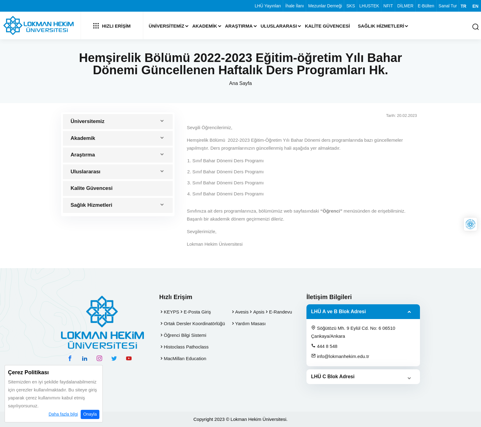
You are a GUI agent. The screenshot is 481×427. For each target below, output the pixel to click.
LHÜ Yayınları (268, 5)
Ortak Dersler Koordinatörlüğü (194, 323)
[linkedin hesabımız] (84, 358)
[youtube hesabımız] (129, 358)
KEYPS (171, 311)
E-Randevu (280, 311)
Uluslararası (279, 26)
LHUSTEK (369, 5)
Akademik (204, 26)
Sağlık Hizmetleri (381, 26)
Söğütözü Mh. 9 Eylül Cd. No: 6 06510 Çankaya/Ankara (353, 332)
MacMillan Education (185, 358)
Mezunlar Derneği (325, 5)
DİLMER (405, 5)
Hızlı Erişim (112, 26)
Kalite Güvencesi (327, 26)
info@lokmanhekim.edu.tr (340, 356)
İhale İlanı (294, 5)
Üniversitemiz (166, 26)
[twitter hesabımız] (114, 358)
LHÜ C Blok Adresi (333, 376)
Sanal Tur (448, 5)
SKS (350, 5)
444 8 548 (324, 346)
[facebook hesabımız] (70, 358)
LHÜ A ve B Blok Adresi (338, 311)
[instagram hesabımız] (99, 358)
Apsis (258, 311)
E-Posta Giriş (197, 311)
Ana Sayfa (240, 83)
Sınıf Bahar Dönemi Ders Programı (228, 160)
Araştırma (239, 26)
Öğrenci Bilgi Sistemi (185, 335)
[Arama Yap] (475, 27)
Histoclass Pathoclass (186, 346)
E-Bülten (426, 5)
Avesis (242, 311)
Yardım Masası (250, 323)
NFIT (388, 5)
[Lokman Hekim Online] (470, 224)
